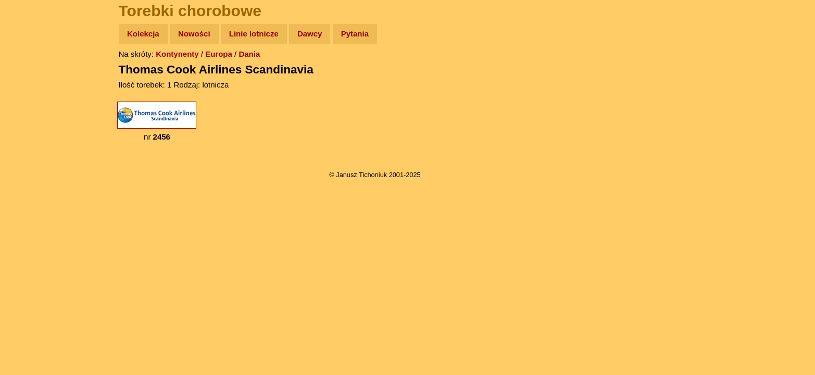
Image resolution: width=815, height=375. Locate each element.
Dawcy (309, 33)
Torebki (31, 214)
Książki (31, 134)
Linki (26, 194)
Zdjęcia (31, 94)
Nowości (194, 33)
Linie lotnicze (254, 33)
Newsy (30, 114)
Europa (218, 53)
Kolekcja (143, 33)
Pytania (355, 33)
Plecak (30, 174)
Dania (249, 53)
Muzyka (31, 154)
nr (156, 121)
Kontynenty (177, 53)
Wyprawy (34, 74)
